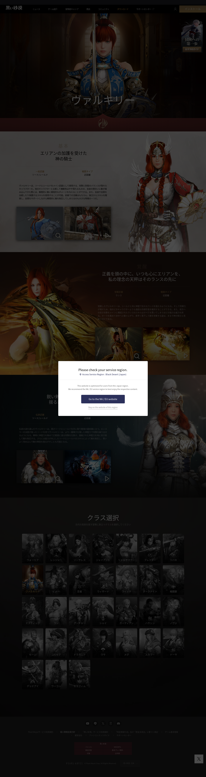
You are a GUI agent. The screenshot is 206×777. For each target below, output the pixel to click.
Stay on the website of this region (103, 407)
